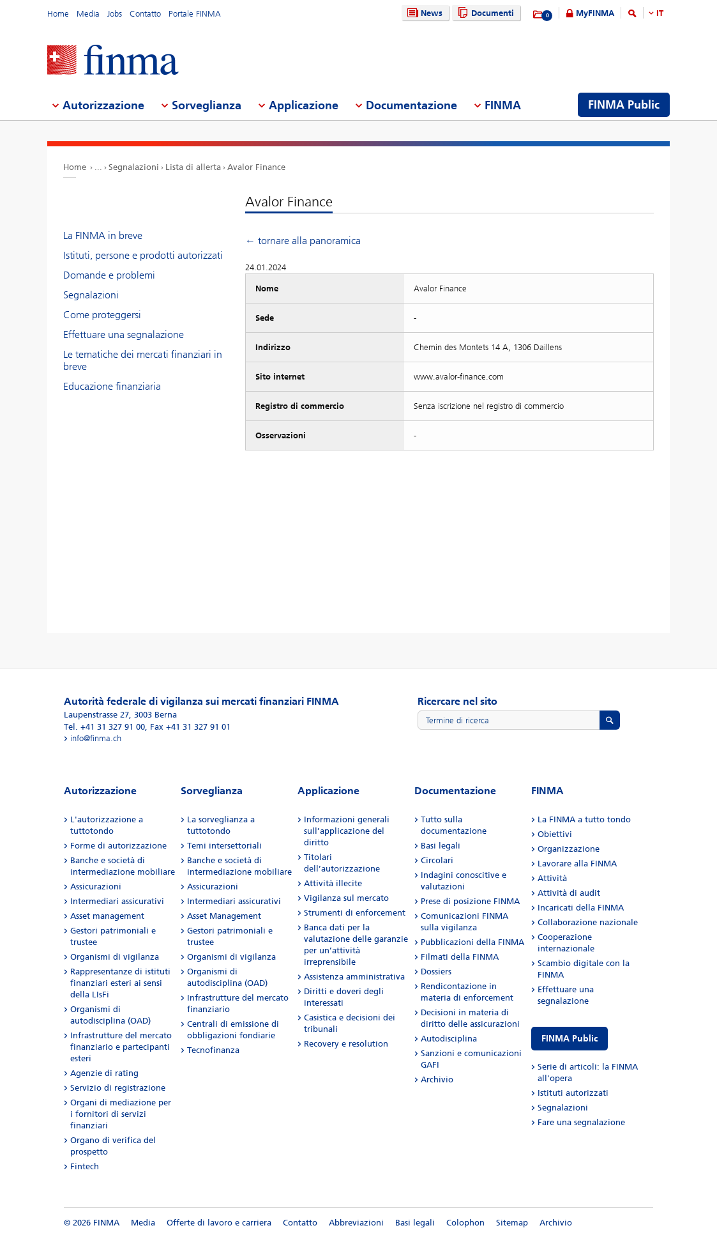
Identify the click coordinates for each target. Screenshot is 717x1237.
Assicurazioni (95, 886)
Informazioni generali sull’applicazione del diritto (346, 831)
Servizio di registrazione (117, 1088)
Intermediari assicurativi (117, 901)
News (423, 13)
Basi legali (440, 845)
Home (58, 14)
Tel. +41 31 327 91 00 (104, 727)
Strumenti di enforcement (354, 913)
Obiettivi (555, 834)
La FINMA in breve (102, 235)
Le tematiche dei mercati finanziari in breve (142, 360)
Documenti (484, 13)
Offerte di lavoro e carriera (219, 1222)
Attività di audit (569, 893)
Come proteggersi (102, 315)
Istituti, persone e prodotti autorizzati (143, 255)
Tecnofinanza (213, 1050)
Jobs (114, 14)
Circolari (437, 860)
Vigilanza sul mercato (346, 898)
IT (659, 13)
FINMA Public (569, 1038)
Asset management (107, 916)
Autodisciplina (449, 1038)
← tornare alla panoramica (303, 240)
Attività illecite (333, 883)
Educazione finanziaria (112, 386)
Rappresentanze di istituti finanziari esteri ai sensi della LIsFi (120, 983)
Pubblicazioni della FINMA (472, 942)
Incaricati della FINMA (581, 907)
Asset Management (224, 916)
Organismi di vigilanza (114, 957)
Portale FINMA (195, 14)
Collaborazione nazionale (588, 922)
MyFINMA (595, 13)
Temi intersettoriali (224, 845)
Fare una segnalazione (581, 1122)
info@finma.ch (95, 738)
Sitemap (512, 1222)
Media (88, 14)
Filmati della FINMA (460, 957)
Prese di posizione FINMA (470, 901)
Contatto (145, 14)
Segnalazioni (134, 167)
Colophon (465, 1222)
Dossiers (436, 971)
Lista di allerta (193, 167)
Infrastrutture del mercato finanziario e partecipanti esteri (121, 1047)
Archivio (437, 1079)
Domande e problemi (109, 275)
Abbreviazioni (356, 1222)
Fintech (84, 1166)
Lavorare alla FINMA (577, 863)
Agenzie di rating (104, 1073)
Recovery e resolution (346, 1044)
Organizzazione (569, 849)
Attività (552, 878)
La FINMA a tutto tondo (584, 819)
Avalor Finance (256, 167)
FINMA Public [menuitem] (624, 105)
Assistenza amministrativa (354, 976)
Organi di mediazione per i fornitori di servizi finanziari (120, 1114)
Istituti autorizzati (573, 1093)
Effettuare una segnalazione (123, 334)
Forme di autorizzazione (118, 845)
